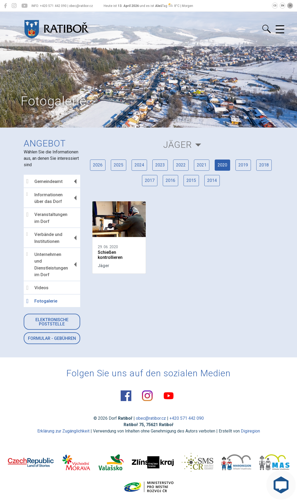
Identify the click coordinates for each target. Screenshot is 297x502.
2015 (191, 180)
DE (290, 5)
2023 (160, 165)
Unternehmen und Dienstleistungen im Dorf (47, 264)
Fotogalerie (41, 301)
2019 (243, 165)
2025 (118, 165)
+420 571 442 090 (186, 418)
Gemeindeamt (44, 181)
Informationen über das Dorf (44, 198)
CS (274, 5)
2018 (264, 165)
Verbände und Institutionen (44, 238)
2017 (149, 180)
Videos (37, 288)
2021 (201, 165)
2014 (212, 180)
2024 (139, 165)
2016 (170, 180)
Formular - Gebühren (52, 338)
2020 (222, 165)
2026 (98, 165)
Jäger (177, 145)
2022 (181, 165)
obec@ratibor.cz (151, 418)
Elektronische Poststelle (51, 321)
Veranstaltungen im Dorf (46, 218)
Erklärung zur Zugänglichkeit (63, 431)
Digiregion (250, 431)
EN (282, 5)
